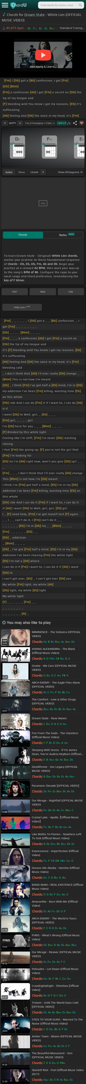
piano (22, 172)
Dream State (34, 15)
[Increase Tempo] (20, 123)
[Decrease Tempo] (5, 123)
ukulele (34, 172)
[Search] (80, 5)
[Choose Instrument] (43, 172)
